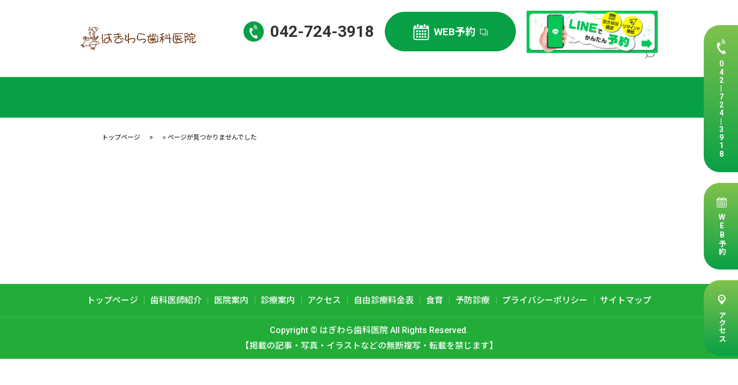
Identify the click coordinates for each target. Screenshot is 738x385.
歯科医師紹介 (414, 62)
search (650, 63)
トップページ (354, 62)
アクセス (722, 326)
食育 (434, 300)
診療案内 (508, 62)
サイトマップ (625, 300)
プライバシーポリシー (545, 300)
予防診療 (472, 300)
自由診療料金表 (605, 62)
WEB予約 (722, 234)
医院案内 (464, 62)
